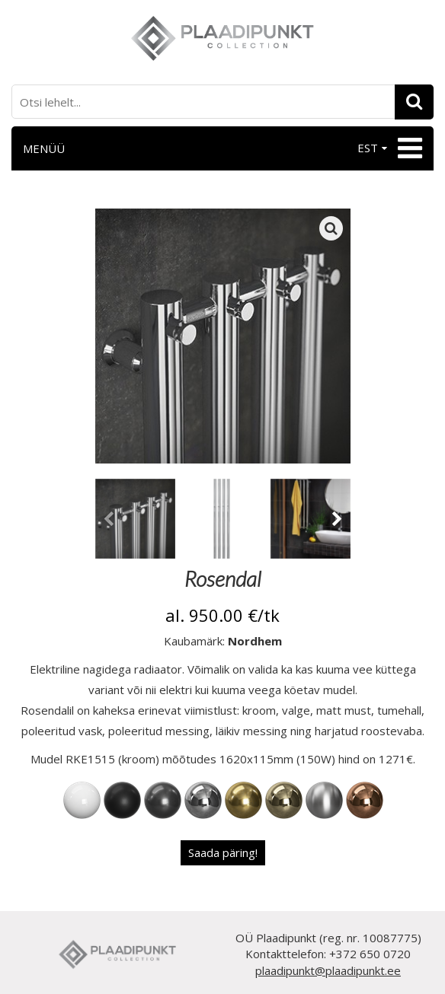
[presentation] (108, 521)
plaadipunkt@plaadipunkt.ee (328, 970)
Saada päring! (223, 852)
